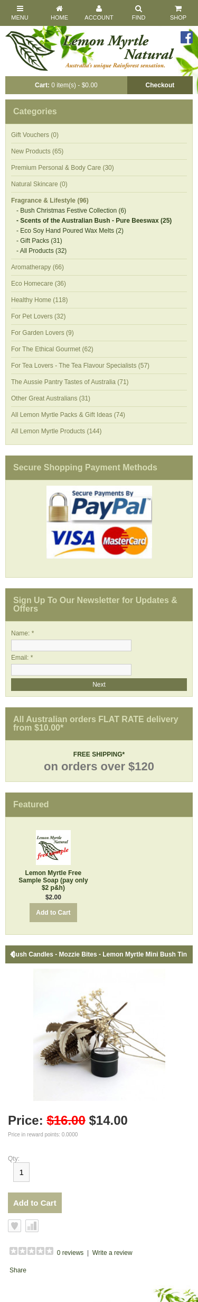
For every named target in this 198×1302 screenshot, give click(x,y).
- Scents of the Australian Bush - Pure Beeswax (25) (94, 220)
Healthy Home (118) (39, 300)
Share (18, 1270)
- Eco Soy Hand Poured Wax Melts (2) (70, 230)
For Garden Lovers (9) (42, 332)
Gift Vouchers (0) (35, 135)
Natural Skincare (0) (39, 184)
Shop (178, 13)
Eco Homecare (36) (38, 283)
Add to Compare (32, 1225)
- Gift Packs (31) (39, 240)
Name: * (22, 633)
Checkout (160, 85)
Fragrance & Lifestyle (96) (50, 200)
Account (98, 13)
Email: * (22, 657)
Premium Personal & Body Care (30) (62, 167)
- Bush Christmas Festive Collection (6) (71, 210)
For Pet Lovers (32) (38, 316)
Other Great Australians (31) (50, 398)
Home (59, 13)
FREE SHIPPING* (99, 754)
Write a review (112, 1253)
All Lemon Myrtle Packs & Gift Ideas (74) (68, 414)
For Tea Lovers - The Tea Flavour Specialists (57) (80, 365)
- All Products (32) (41, 250)
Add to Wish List (14, 1225)
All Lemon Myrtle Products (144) (56, 431)
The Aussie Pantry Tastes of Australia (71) (70, 382)
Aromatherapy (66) (37, 267)
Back (13, 954)
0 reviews (70, 1253)
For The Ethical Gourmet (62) (52, 349)
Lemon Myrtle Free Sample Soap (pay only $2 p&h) (53, 880)
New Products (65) (37, 151)
